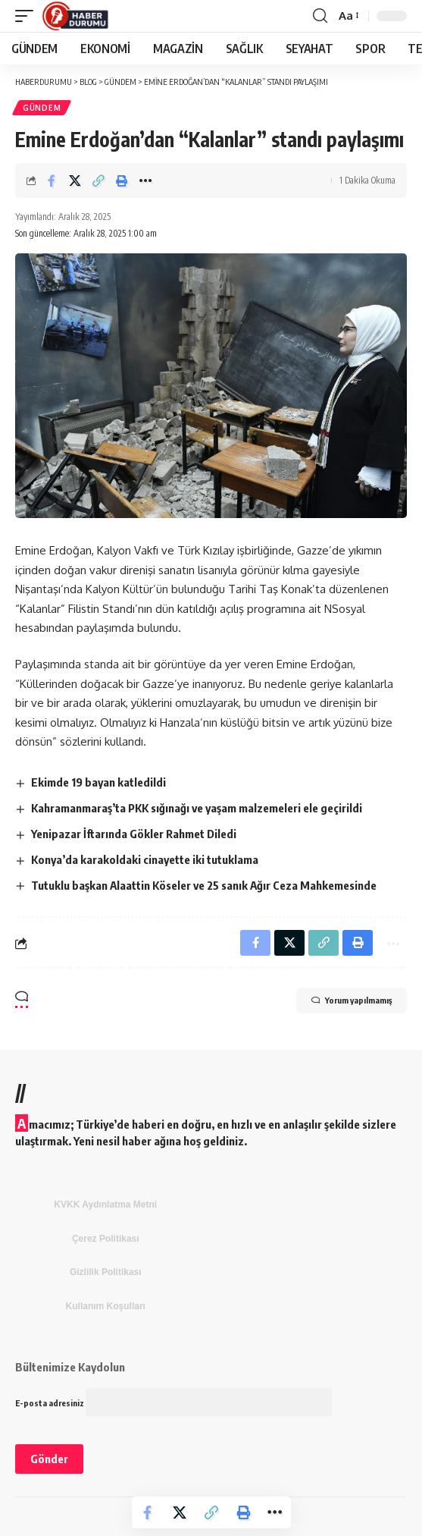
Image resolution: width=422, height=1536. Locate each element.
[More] (145, 180)
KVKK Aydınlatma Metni (105, 1204)
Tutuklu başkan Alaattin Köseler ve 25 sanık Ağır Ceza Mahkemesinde (204, 885)
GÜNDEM (42, 107)
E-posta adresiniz (173, 1403)
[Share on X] (75, 180)
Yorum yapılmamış (351, 1000)
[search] (320, 16)
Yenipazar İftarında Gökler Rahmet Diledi (133, 833)
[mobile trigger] (28, 16)
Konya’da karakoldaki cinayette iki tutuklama (144, 859)
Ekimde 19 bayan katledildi (98, 782)
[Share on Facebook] (51, 180)
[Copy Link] (98, 180)
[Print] (122, 180)
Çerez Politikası (105, 1238)
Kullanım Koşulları (105, 1306)
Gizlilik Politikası (106, 1272)
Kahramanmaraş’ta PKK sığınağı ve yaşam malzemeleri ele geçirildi (196, 808)
